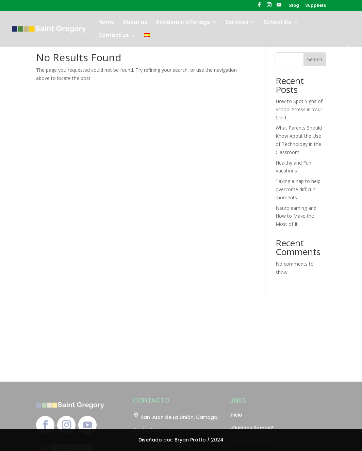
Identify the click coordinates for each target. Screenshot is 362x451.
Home (106, 23)
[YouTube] (279, 6)
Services (236, 23)
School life (278, 23)
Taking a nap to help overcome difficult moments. (298, 189)
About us (135, 23)
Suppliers (315, 5)
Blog (294, 5)
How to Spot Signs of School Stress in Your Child (299, 109)
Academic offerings (183, 23)
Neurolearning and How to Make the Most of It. (296, 216)
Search (314, 59)
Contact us (113, 36)
